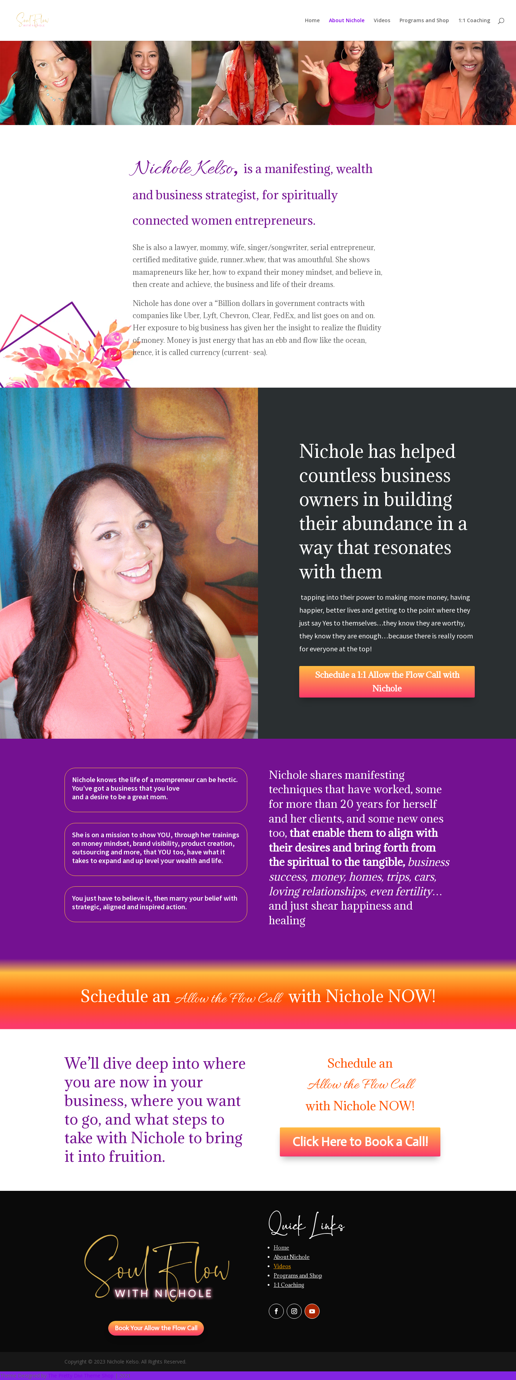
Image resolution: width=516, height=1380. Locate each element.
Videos (382, 21)
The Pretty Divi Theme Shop (81, 1375)
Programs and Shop (424, 21)
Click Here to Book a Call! (360, 1141)
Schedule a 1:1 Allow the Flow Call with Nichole (387, 681)
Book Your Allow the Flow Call (156, 1328)
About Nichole (346, 21)
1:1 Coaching (474, 21)
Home (312, 21)
